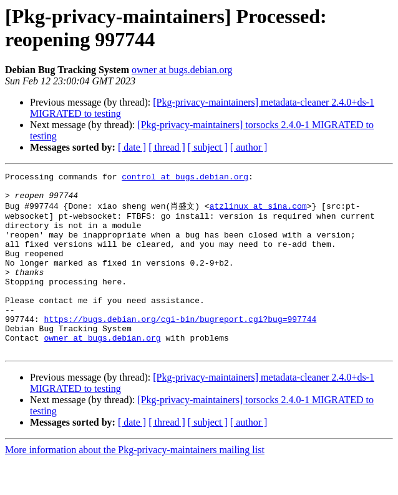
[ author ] (249, 147)
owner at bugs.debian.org (182, 69)
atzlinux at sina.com (258, 212)
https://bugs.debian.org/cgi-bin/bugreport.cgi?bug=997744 (180, 347)
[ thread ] (166, 147)
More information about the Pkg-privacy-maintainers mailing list (135, 484)
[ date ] (132, 147)
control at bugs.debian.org (185, 178)
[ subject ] (208, 147)
